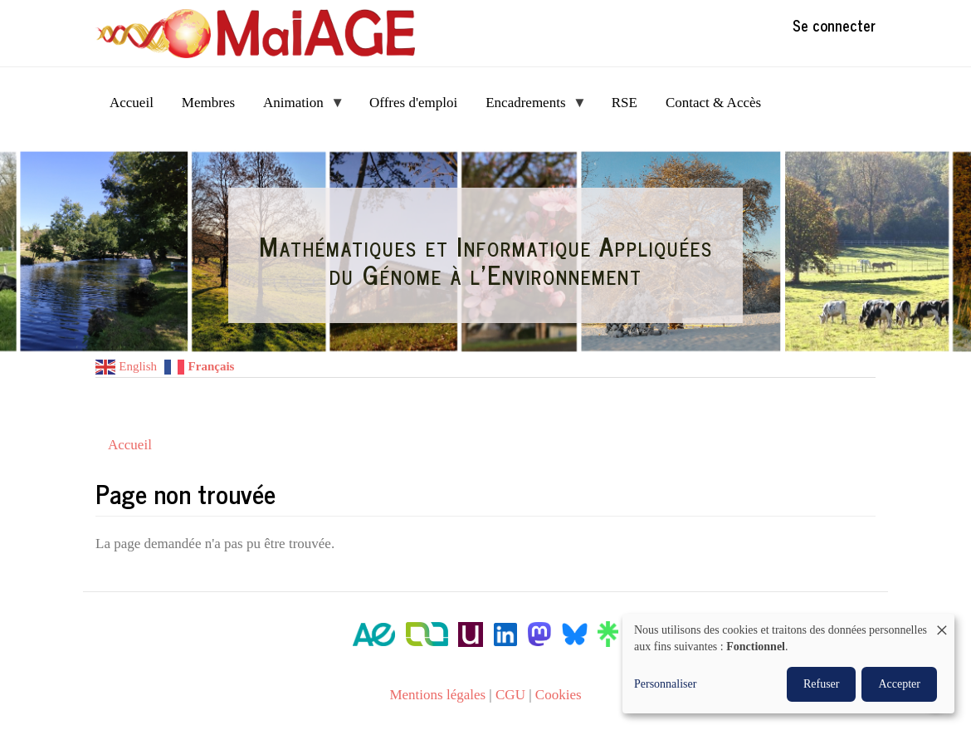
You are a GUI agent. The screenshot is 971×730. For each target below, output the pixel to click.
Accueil (130, 445)
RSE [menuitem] (624, 102)
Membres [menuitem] (208, 102)
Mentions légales (437, 695)
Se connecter (834, 24)
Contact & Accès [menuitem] (713, 102)
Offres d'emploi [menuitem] (413, 102)
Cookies (558, 695)
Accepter (899, 684)
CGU (510, 695)
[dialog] (788, 663)
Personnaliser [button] (665, 684)
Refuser (821, 684)
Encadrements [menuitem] (529, 107)
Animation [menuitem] (296, 107)
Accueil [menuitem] (132, 102)
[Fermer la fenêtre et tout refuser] (942, 624)
